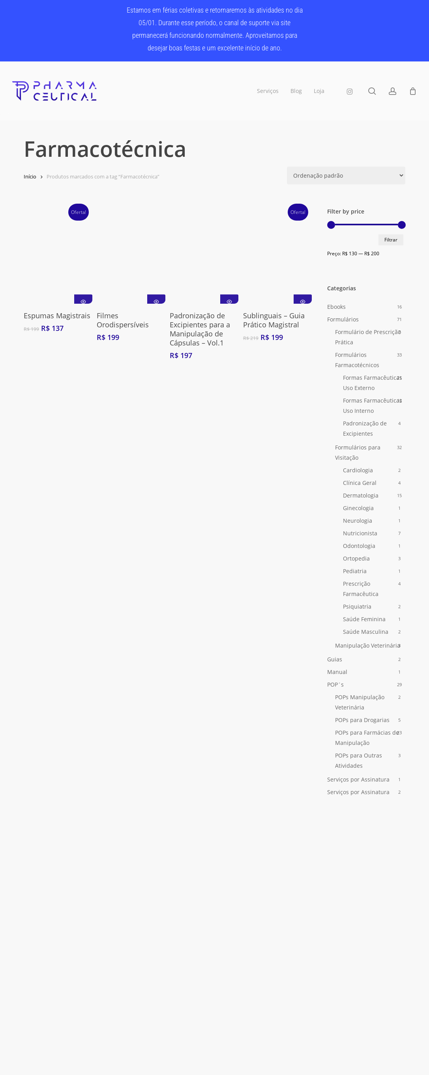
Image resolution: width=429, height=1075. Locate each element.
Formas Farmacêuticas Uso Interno (372, 405)
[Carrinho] (412, 91)
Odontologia (359, 546)
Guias (334, 659)
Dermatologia (360, 495)
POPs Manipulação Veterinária (359, 702)
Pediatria (355, 571)
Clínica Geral (360, 482)
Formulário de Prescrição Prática (368, 337)
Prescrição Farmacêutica (360, 589)
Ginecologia (358, 508)
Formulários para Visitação (357, 452)
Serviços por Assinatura (358, 779)
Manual (337, 672)
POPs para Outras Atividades (358, 760)
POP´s (335, 684)
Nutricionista (360, 533)
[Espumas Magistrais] (58, 255)
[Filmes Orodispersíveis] (131, 255)
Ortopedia (356, 558)
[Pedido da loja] (346, 175)
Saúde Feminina (364, 619)
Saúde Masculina (365, 631)
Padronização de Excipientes (365, 428)
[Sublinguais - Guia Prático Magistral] (277, 255)
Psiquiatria (357, 606)
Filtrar (390, 239)
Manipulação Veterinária (367, 645)
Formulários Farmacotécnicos (357, 360)
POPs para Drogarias (362, 720)
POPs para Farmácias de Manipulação (367, 737)
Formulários (343, 319)
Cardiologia (358, 470)
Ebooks (336, 306)
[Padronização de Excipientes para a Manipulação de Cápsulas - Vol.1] (204, 255)
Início (30, 176)
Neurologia (357, 520)
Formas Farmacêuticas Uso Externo (372, 383)
